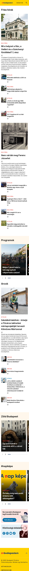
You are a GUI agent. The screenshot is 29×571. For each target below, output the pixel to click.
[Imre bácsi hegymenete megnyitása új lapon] (3, 370)
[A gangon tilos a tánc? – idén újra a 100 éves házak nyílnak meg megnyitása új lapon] (3, 198)
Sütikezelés (6, 566)
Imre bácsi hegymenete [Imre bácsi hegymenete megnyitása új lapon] (15, 371)
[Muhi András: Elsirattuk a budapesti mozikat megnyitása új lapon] (3, 399)
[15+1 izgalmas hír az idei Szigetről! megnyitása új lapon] (3, 113)
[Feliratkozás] (9, 520)
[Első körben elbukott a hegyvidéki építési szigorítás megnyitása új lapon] (3, 88)
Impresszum (6, 570)
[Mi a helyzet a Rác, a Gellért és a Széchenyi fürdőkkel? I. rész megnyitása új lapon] (14, 27)
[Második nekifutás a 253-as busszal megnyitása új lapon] (3, 76)
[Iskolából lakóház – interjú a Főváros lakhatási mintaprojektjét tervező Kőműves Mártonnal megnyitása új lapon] (14, 301)
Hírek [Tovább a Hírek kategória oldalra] (9, 378)
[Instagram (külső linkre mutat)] (7, 533)
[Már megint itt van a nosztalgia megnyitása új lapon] (3, 211)
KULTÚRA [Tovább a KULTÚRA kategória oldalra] (4, 43)
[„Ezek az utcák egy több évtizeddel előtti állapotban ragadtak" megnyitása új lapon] (3, 100)
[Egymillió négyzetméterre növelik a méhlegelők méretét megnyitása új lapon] (3, 223)
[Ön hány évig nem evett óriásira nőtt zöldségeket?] (13, 485)
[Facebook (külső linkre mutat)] (4, 533)
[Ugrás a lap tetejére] (26, 553)
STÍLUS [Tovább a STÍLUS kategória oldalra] (9, 75)
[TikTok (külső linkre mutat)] (14, 533)
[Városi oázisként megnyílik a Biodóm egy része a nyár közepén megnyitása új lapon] (3, 184)
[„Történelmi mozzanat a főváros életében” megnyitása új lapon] (3, 359)
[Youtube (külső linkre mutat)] (10, 533)
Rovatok (20, 2)
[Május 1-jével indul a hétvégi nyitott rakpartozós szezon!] (13, 259)
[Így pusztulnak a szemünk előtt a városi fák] (13, 436)
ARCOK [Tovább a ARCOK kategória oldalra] (9, 357)
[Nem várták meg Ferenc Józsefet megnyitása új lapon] (14, 136)
